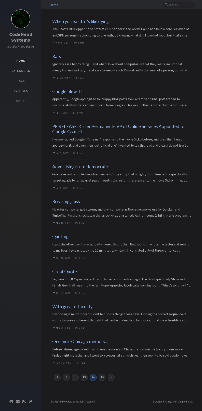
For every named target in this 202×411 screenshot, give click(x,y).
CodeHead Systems (20, 37)
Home (54, 5)
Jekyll (169, 401)
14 (93, 377)
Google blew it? (67, 91)
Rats (56, 56)
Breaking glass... (67, 201)
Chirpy (181, 401)
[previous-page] (57, 377)
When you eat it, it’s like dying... (82, 21)
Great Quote (64, 271)
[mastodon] (30, 401)
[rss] (24, 401)
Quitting (60, 236)
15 (102, 377)
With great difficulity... (73, 306)
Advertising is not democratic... (82, 166)
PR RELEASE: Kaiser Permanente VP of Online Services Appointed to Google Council (118, 129)
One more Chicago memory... (80, 341)
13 (84, 377)
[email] (17, 401)
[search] (179, 5)
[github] (11, 401)
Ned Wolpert (65, 401)
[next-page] (111, 377)
